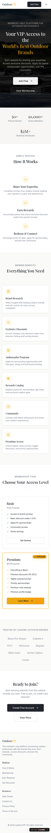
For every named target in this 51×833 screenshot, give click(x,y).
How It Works (8, 768)
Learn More (25, 601)
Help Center (7, 796)
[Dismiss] (47, 829)
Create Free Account (25, 707)
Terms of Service (10, 811)
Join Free (34, 4)
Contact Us (7, 801)
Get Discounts (8, 783)
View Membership (25, 91)
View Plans (25, 717)
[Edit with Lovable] (38, 829)
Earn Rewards (8, 778)
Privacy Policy (8, 806)
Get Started (25, 540)
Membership (7, 773)
